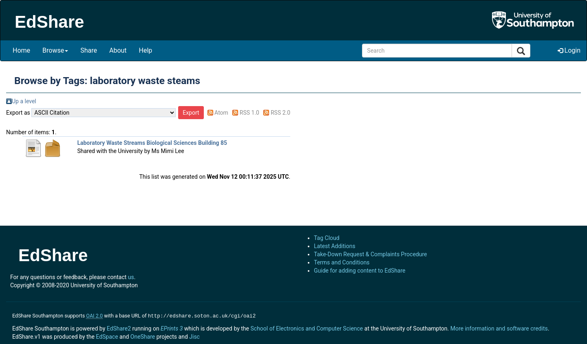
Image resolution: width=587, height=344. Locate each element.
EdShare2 (119, 327)
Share (88, 50)
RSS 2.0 (280, 112)
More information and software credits (499, 327)
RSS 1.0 (249, 112)
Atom (221, 112)
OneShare (142, 336)
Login (569, 50)
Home (21, 50)
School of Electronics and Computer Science (306, 327)
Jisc (194, 336)
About (118, 50)
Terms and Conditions (342, 262)
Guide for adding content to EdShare (360, 270)
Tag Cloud (327, 238)
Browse (55, 50)
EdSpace (107, 336)
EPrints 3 (172, 327)
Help (145, 50)
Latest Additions (334, 246)
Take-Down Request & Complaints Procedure (370, 254)
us (131, 277)
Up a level (24, 101)
